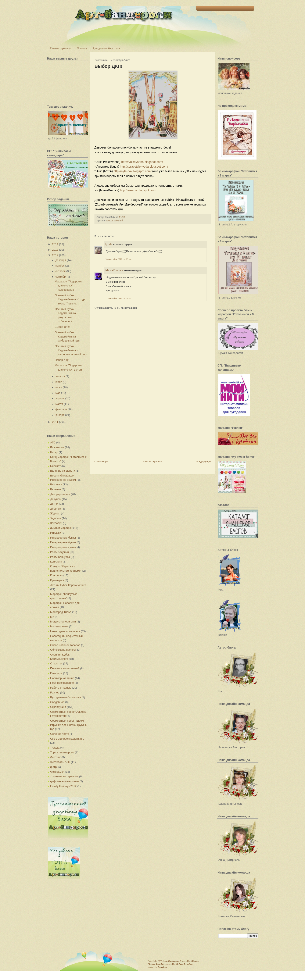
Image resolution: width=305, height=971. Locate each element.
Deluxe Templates (184, 964)
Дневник (55, 508)
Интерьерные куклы (63, 547)
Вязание (55, 489)
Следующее (101, 461)
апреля (60, 398)
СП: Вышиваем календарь (67, 738)
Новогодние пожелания (65, 631)
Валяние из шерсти (62, 470)
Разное (54, 692)
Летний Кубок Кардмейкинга (68, 585)
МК (52, 616)
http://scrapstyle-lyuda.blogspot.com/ (144, 166)
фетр (53, 766)
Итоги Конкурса (60, 556)
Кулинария (57, 580)
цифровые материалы (64, 781)
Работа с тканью (60, 687)
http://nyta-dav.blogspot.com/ (132, 171)
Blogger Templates (156, 964)
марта (59, 404)
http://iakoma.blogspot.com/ (138, 190)
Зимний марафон (61, 527)
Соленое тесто (59, 733)
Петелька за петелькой (64, 668)
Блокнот (55, 466)
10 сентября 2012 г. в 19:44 (118, 259)
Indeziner (162, 967)
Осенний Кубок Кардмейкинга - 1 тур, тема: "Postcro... (70, 299)
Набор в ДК (62, 359)
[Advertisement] (126, 429)
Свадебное (57, 702)
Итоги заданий (59, 552)
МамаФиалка (114, 270)
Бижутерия (57, 447)
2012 (55, 255)
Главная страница (60, 48)
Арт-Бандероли (171, 961)
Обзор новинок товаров (65, 645)
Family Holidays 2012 (63, 786)
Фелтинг (55, 757)
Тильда (55, 747)
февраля (61, 409)
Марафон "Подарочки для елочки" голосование (68, 285)
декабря (60, 260)
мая (57, 393)
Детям (54, 503)
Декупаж (55, 499)
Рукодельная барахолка (106, 48)
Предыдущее (203, 461)
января (59, 415)
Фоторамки (57, 771)
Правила (82, 48)
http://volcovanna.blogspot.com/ (142, 162)
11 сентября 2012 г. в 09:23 (118, 298)
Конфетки (56, 575)
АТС (52, 442)
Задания (55, 518)
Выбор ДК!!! (62, 326)
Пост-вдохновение (62, 682)
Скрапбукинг (58, 706)
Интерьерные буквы (63, 537)
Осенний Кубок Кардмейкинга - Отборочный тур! (67, 336)
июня (58, 387)
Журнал (55, 513)
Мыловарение (59, 626)
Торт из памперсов (62, 752)
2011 (55, 422)
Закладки (56, 523)
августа (60, 376)
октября (60, 271)
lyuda (108, 244)
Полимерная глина (62, 678)
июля (58, 381)
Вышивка (56, 484)
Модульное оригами (63, 621)
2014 (55, 244)
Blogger (195, 961)
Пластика (56, 673)
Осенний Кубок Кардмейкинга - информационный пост (71, 350)
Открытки (56, 663)
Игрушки (55, 532)
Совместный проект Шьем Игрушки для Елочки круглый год (68, 725)
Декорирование (60, 494)
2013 (55, 249)
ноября (60, 265)
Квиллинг (56, 561)
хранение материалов (64, 776)
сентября (61, 276)
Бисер (54, 452)
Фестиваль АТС (60, 762)
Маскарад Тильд (60, 612)
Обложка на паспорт (63, 649)
